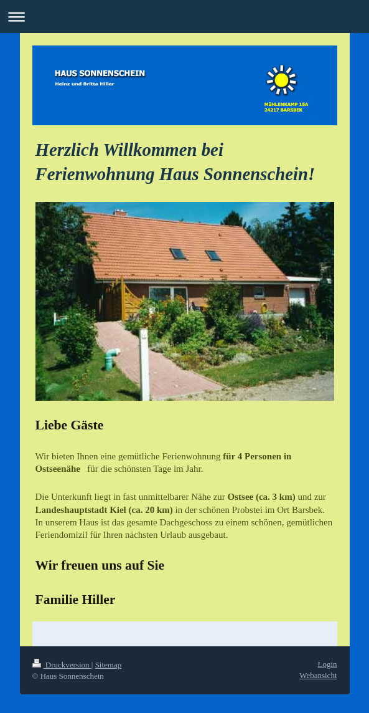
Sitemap (108, 664)
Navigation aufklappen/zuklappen (184, 16)
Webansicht (318, 675)
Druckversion (61, 664)
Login (327, 664)
